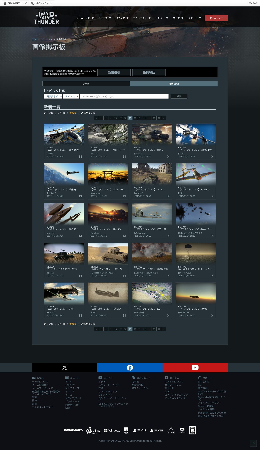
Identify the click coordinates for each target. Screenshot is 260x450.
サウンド (169, 388)
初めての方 (253, 3)
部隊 (34, 403)
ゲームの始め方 (40, 385)
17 (120, 118)
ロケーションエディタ (176, 395)
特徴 (34, 397)
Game (38, 378)
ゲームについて (40, 381)
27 (159, 118)
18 (125, 118)
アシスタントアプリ (42, 407)
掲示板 (86, 83)
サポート (192, 18)
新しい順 (48, 112)
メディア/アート (73, 398)
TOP (34, 39)
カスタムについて (174, 381)
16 (116, 118)
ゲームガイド (83, 18)
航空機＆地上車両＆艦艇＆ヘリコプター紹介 (46, 392)
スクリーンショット (108, 385)
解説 (67, 408)
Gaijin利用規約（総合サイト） (211, 398)
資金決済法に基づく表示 (211, 416)
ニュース (102, 18)
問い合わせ (204, 381)
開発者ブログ (72, 404)
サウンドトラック (107, 391)
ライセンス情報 (206, 409)
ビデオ (101, 381)
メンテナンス (72, 388)
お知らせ (70, 385)
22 (144, 118)
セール (68, 395)
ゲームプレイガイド (42, 388)
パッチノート (72, 401)
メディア (120, 18)
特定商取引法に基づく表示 (212, 412)
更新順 (72, 112)
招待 (34, 400)
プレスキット (105, 395)
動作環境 (202, 388)
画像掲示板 (137, 385)
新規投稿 (114, 72)
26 (154, 118)
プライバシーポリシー (209, 402)
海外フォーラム (140, 388)
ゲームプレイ (216, 17)
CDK (167, 391)
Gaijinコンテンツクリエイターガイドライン (113, 404)
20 (135, 118)
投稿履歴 (149, 72)
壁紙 (100, 388)
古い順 (61, 112)
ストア (176, 18)
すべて (68, 381)
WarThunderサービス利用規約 (212, 392)
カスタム (159, 18)
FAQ (200, 385)
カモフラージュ (173, 385)
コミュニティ (140, 18)
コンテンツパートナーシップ (112, 399)
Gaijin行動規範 (206, 406)
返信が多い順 (88, 112)
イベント (70, 391)
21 (140, 118)
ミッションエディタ (175, 398)
